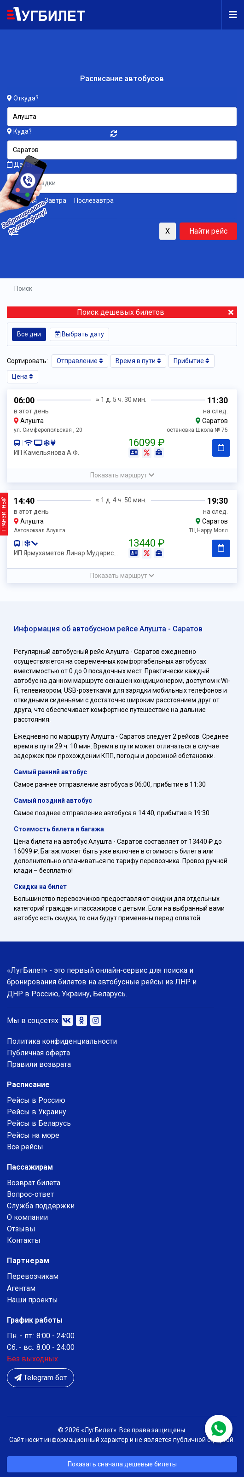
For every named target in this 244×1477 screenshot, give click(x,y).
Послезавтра (94, 200)
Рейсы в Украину (36, 1111)
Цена (22, 376)
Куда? (22, 131)
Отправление (80, 361)
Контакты (24, 1240)
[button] (122, 475)
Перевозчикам (32, 1276)
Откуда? (26, 98)
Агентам (21, 1288)
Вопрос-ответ (30, 1194)
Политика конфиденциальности (62, 1041)
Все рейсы (25, 1146)
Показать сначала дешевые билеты (122, 1464)
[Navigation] (229, 14)
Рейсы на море (33, 1135)
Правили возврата (39, 1064)
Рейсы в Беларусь (39, 1123)
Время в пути (138, 361)
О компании (27, 1217)
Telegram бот (40, 1377)
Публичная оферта (38, 1052)
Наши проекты (32, 1299)
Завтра (55, 200)
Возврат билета (33, 1182)
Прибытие (191, 361)
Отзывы (21, 1228)
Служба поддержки (41, 1205)
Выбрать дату (79, 334)
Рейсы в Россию (36, 1100)
